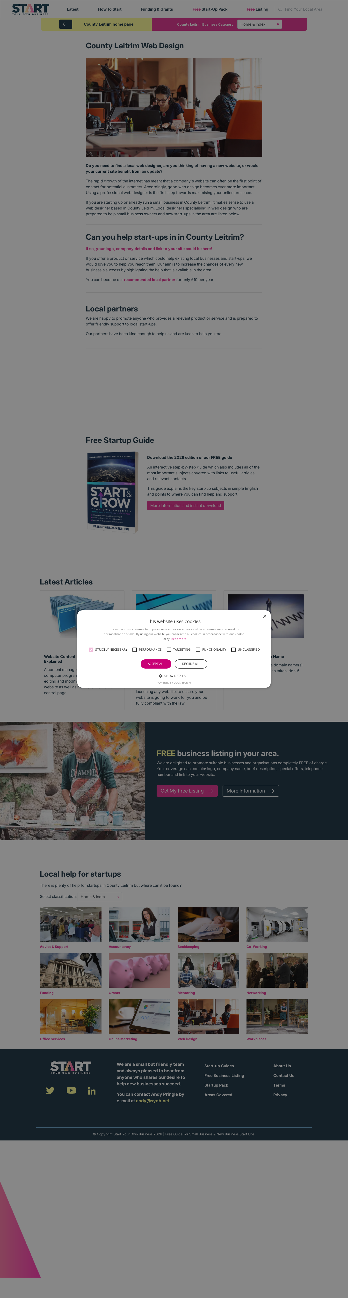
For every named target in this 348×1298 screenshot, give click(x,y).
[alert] (174, 649)
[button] (91, 650)
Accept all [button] (156, 664)
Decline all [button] (191, 664)
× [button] (264, 616)
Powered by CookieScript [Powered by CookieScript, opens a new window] (174, 682)
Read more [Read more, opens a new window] (179, 639)
